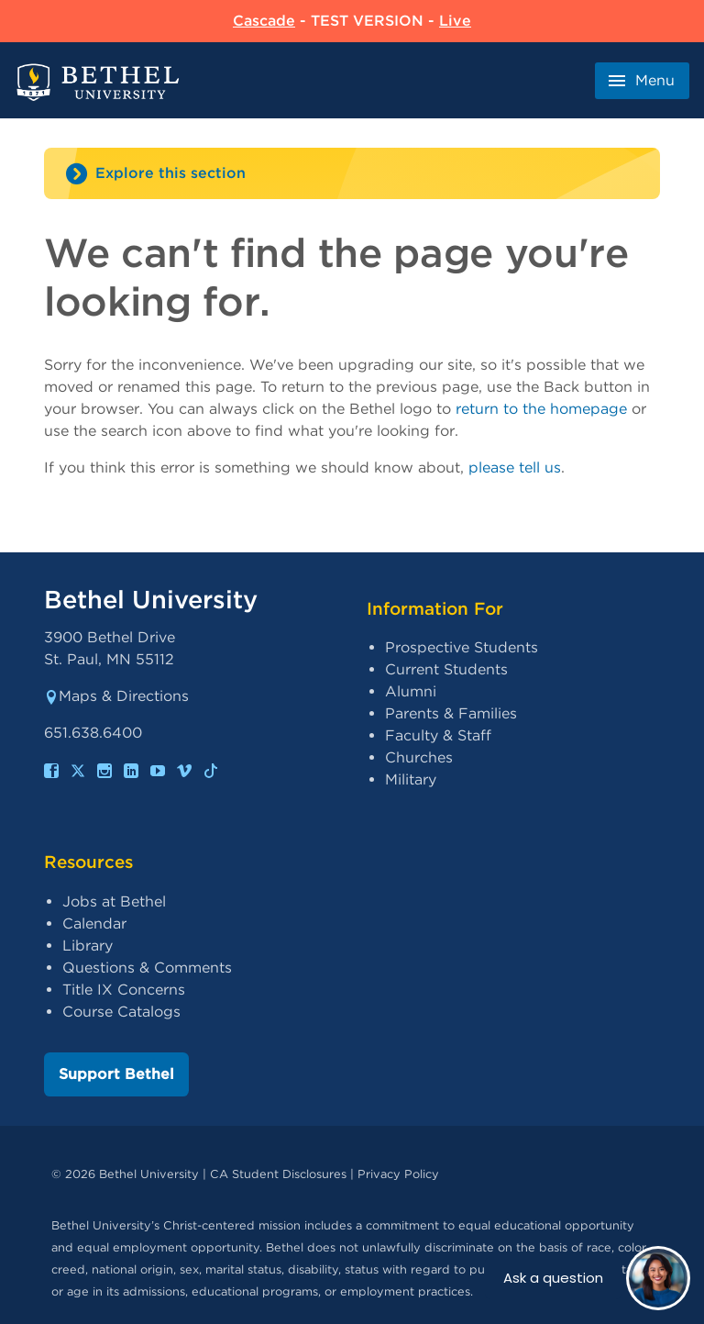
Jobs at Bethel (114, 901)
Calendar (94, 923)
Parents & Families (451, 713)
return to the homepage (541, 408)
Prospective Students (461, 647)
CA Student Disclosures (278, 1174)
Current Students (446, 669)
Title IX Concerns (123, 989)
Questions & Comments (147, 967)
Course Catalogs (121, 1011)
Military (410, 779)
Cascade (264, 20)
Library (87, 945)
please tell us (514, 467)
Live (455, 20)
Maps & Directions (116, 696)
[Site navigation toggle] (352, 173)
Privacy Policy (398, 1174)
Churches (419, 757)
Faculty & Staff (438, 735)
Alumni (410, 691)
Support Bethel (116, 1074)
